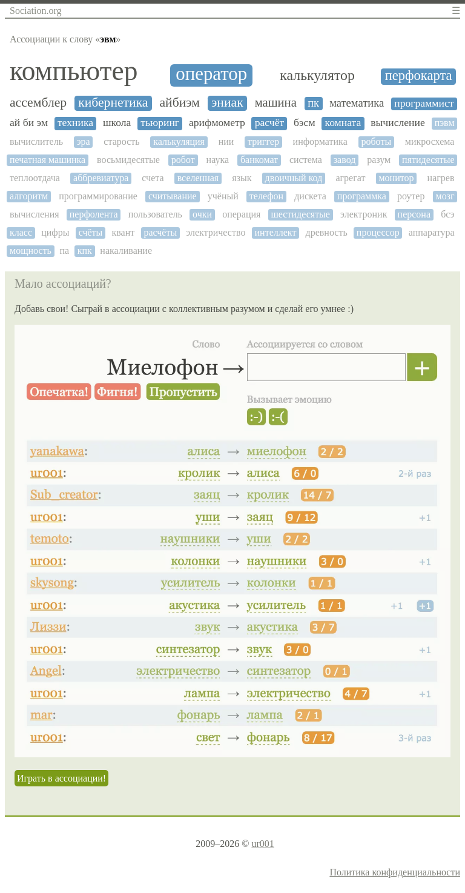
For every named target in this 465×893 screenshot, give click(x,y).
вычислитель (36, 141)
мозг (445, 196)
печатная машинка (47, 159)
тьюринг (159, 122)
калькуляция (179, 141)
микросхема (430, 141)
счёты (91, 232)
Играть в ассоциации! (61, 778)
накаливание (126, 250)
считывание (172, 196)
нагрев (441, 178)
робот (183, 159)
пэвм (445, 123)
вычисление (398, 122)
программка (361, 196)
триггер (263, 141)
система (305, 159)
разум (379, 159)
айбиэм (179, 103)
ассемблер (38, 103)
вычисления (34, 214)
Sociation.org (35, 10)
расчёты (160, 232)
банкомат (259, 159)
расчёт (270, 122)
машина (276, 102)
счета (152, 178)
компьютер (73, 71)
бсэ (447, 214)
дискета (310, 196)
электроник (363, 214)
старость (121, 141)
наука (217, 159)
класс (21, 232)
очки (202, 214)
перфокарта (418, 75)
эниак (227, 103)
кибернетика (113, 103)
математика (356, 103)
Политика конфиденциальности (394, 872)
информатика (320, 141)
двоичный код (294, 178)
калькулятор (317, 75)
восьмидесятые (128, 159)
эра (83, 141)
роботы (376, 141)
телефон (266, 196)
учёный (223, 196)
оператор (211, 74)
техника (75, 122)
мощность (30, 250)
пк (313, 103)
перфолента (94, 214)
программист (423, 103)
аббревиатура (100, 178)
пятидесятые (428, 159)
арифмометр (217, 122)
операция (241, 214)
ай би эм (29, 122)
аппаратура (432, 232)
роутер (410, 196)
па (64, 250)
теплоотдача (35, 178)
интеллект (276, 232)
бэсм (304, 122)
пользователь (155, 214)
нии (226, 141)
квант (122, 232)
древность (327, 232)
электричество (215, 232)
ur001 (262, 843)
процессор (378, 232)
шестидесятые (300, 214)
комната (343, 122)
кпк (85, 250)
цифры (55, 232)
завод (345, 159)
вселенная (198, 178)
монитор (396, 178)
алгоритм (29, 196)
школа (117, 122)
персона (414, 214)
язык (241, 178)
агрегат (350, 178)
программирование (98, 196)
